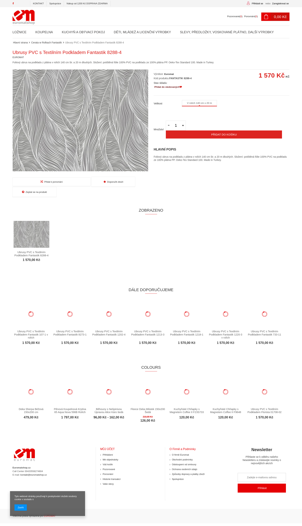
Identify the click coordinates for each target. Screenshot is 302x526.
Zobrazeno (151, 200)
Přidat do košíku (238, 128)
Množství (159, 128)
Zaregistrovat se (280, 3)
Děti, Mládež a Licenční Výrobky (142, 32)
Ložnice (19, 32)
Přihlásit (262, 478)
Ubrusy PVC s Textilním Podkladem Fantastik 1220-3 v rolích (226, 325)
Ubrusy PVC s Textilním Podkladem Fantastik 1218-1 (187, 323)
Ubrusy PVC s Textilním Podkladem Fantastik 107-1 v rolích (31, 325)
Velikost (158, 103)
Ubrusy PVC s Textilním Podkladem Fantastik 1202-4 (109, 323)
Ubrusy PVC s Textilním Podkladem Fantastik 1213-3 (148, 323)
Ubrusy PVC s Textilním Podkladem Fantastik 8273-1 (70, 323)
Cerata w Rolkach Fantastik (46, 42)
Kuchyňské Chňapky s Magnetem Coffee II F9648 (225, 401)
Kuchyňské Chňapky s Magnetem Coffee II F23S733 (187, 403)
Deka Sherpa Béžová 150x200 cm (31, 401)
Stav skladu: (160, 83)
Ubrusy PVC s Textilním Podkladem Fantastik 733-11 (264, 323)
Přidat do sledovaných (168, 87)
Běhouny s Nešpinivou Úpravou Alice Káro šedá (109, 401)
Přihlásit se (258, 3)
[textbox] (131, 16)
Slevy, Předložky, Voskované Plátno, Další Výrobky (227, 32)
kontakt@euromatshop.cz (33, 465)
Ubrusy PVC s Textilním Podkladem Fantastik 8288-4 (31, 243)
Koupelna (44, 32)
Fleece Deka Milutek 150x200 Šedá (148, 401)
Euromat (169, 74)
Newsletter (262, 448)
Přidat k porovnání (34, 182)
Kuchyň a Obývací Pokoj (83, 32)
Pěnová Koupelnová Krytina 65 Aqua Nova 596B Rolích (69, 401)
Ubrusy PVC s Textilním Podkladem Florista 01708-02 (265, 403)
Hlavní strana (20, 42)
